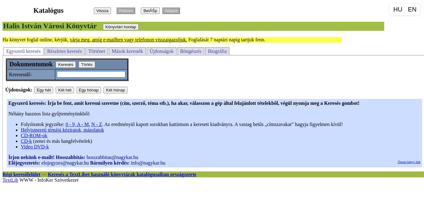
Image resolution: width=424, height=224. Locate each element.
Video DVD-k (35, 146)
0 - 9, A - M (77, 124)
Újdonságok (161, 51)
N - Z (96, 124)
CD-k (26, 141)
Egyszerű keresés (23, 51)
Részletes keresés (64, 51)
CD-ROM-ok (34, 135)
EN (412, 9)
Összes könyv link (409, 162)
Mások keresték (127, 51)
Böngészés (190, 51)
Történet (96, 51)
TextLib (10, 180)
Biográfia (217, 51)
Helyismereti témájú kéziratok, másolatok (62, 130)
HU (397, 9)
